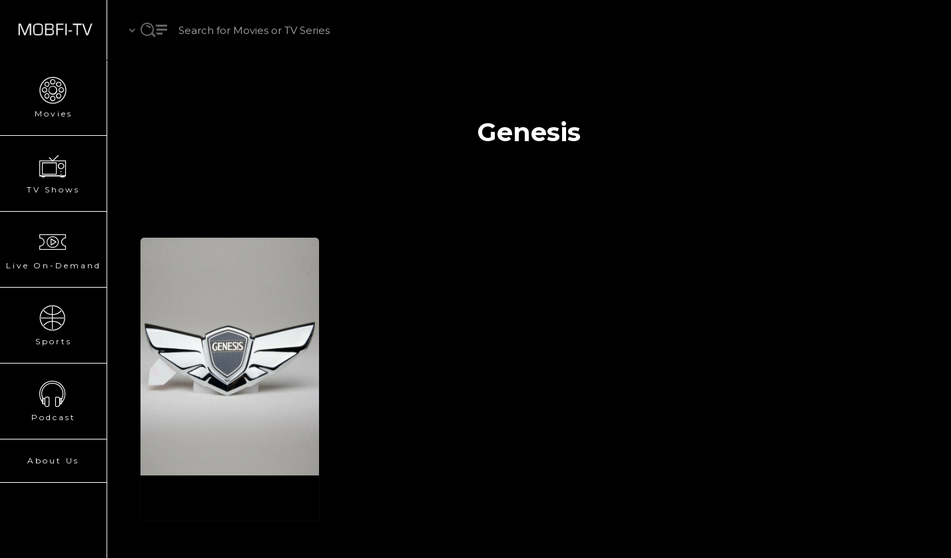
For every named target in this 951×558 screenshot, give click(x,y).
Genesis (182, 497)
